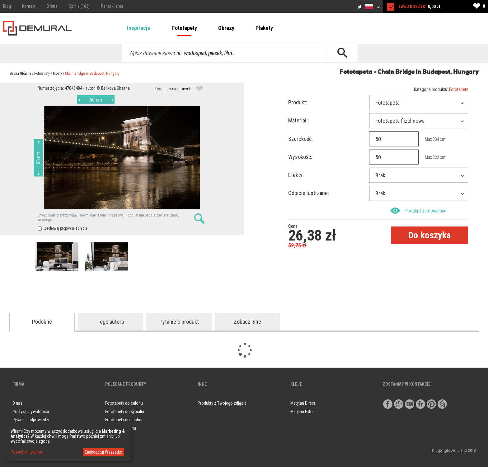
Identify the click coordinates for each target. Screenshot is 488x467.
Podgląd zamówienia (417, 210)
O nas (17, 403)
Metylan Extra (302, 411)
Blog (7, 6)
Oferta (52, 6)
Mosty (57, 73)
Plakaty (264, 28)
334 (436, 139)
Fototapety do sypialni (124, 411)
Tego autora (110, 321)
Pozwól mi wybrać (27, 452)
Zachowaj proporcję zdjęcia (62, 228)
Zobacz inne (247, 321)
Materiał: (298, 120)
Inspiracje (138, 28)
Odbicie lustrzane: (308, 193)
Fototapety (184, 28)
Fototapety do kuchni (123, 419)
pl (369, 6)
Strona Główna (20, 73)
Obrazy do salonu (120, 428)
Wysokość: (300, 157)
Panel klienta (112, 6)
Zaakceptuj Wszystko (103, 452)
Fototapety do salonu (124, 403)
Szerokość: (300, 139)
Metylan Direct (302, 403)
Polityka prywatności (30, 411)
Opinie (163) (79, 6)
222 (436, 157)
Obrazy (226, 28)
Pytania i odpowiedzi (30, 419)
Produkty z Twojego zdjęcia (222, 403)
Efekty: (296, 175)
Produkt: (297, 102)
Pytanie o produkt (179, 321)
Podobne (42, 321)
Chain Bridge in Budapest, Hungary (92, 73)
